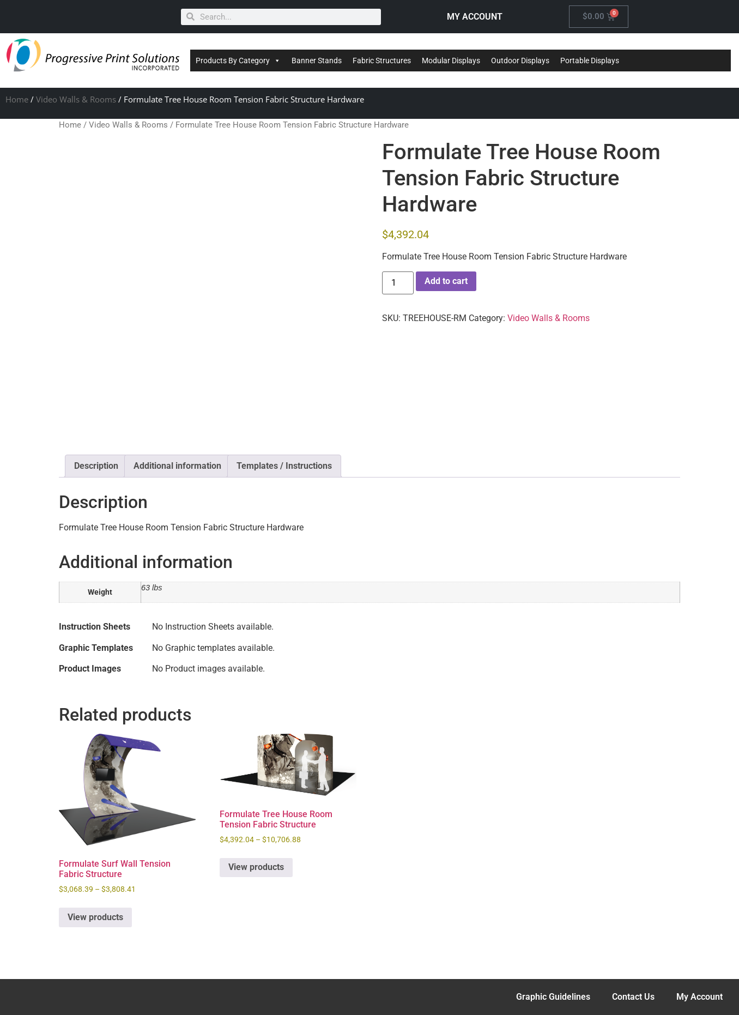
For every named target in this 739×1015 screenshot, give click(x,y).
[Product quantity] (398, 282)
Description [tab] (96, 466)
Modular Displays (451, 60)
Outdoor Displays (520, 60)
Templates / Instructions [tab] (284, 466)
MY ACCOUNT (474, 16)
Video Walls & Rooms (76, 99)
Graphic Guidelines (553, 997)
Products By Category (238, 60)
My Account (699, 997)
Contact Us (633, 997)
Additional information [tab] (177, 466)
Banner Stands (317, 60)
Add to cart (446, 281)
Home (16, 99)
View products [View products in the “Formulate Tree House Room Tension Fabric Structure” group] (256, 867)
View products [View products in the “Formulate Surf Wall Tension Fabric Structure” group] (95, 917)
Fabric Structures (382, 60)
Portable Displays (589, 60)
